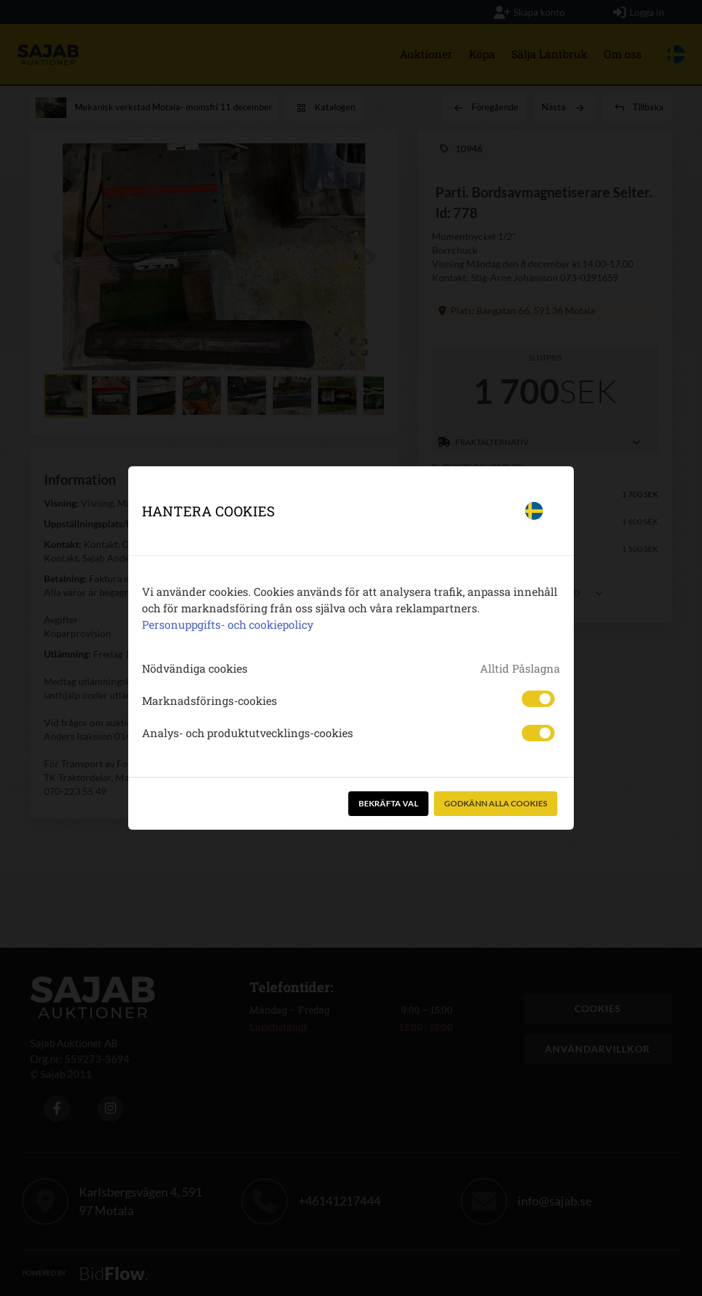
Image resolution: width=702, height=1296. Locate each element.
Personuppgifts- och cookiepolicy (227, 624)
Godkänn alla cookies (495, 803)
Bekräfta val (388, 803)
